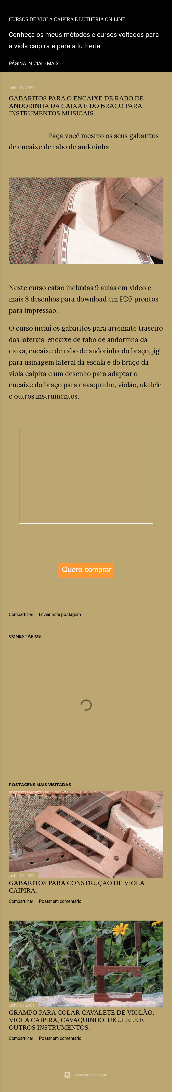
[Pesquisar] (159, 8)
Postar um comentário (60, 901)
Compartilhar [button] (21, 614)
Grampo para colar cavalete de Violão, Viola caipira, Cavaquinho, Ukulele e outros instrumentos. (81, 1020)
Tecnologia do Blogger (86, 1074)
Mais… (54, 63)
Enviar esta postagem (60, 614)
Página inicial (26, 63)
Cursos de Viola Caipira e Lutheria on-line (67, 19)
